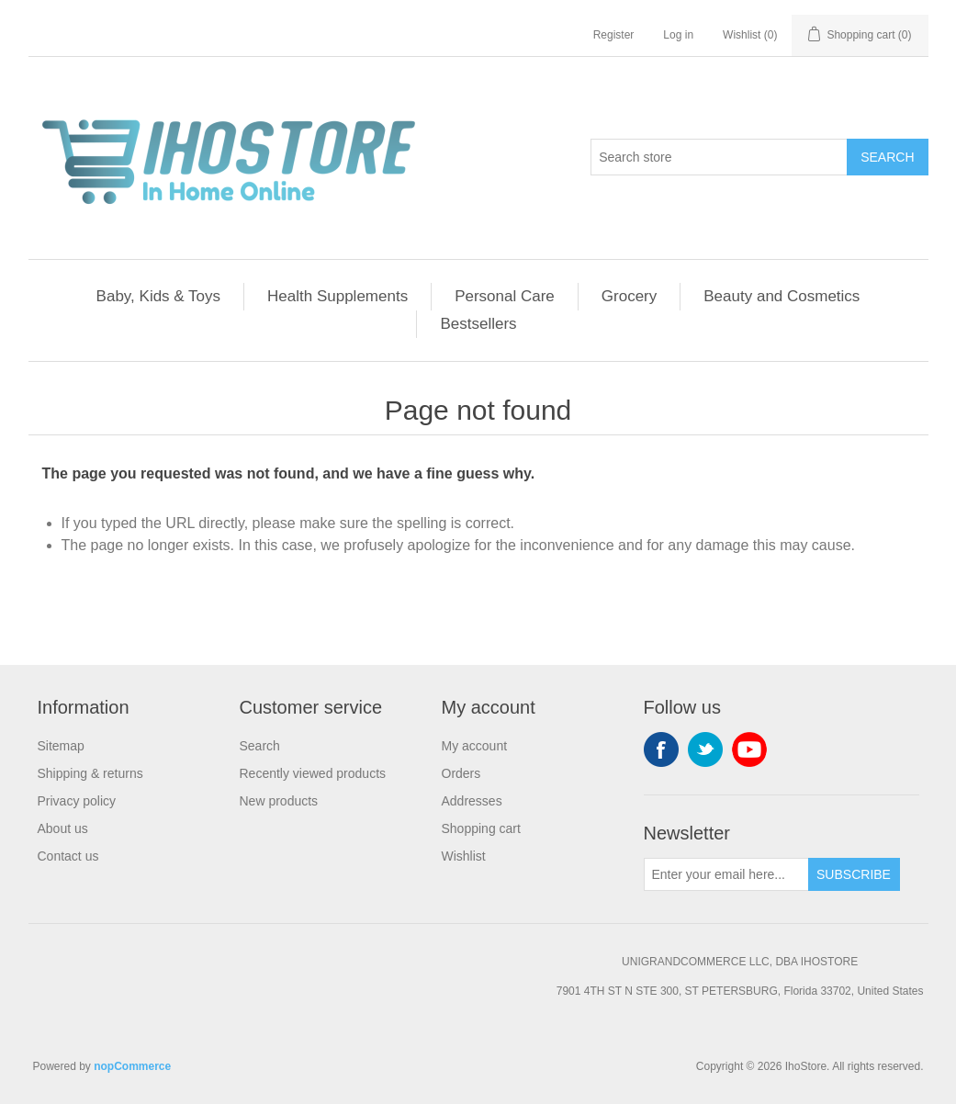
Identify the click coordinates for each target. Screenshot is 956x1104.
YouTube (749, 749)
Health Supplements (337, 296)
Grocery (629, 296)
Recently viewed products (313, 773)
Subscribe (853, 874)
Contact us (68, 856)
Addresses (472, 801)
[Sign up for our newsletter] (726, 874)
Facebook (661, 749)
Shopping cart (481, 828)
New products (279, 801)
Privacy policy (77, 801)
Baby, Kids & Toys (158, 296)
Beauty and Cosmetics (781, 296)
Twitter (705, 749)
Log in (678, 34)
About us (63, 828)
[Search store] (719, 157)
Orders (461, 773)
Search (887, 157)
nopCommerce (132, 1066)
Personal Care (505, 296)
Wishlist (464, 856)
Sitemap (61, 745)
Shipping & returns (90, 773)
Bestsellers (478, 323)
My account (475, 745)
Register (614, 34)
